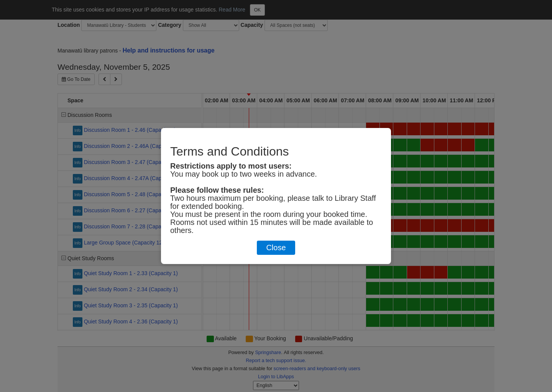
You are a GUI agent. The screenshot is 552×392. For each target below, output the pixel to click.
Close (276, 247)
